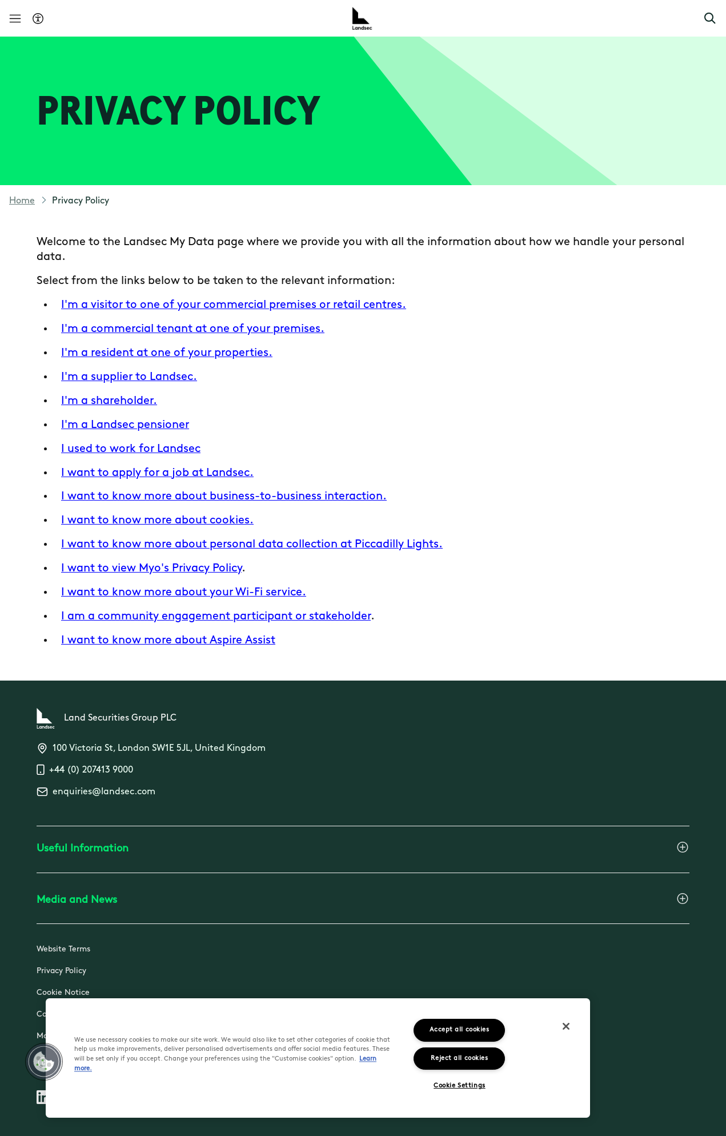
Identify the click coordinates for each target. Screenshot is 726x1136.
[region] (318, 1058)
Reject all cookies (459, 1058)
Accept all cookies (459, 1030)
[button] (710, 18)
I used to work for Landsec (130, 449)
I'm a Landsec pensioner (125, 425)
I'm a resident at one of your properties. (166, 353)
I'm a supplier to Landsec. (129, 377)
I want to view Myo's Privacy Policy (151, 568)
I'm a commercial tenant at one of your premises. (192, 329)
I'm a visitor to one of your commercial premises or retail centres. (233, 305)
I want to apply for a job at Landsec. (157, 473)
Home (22, 201)
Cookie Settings (459, 1086)
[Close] (566, 1026)
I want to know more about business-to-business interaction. (224, 496)
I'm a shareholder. (109, 401)
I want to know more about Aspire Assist (168, 640)
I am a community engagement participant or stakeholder (216, 616)
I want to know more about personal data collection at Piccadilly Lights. (252, 544)
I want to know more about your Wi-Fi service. (183, 592)
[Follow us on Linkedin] (43, 1099)
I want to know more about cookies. (157, 520)
